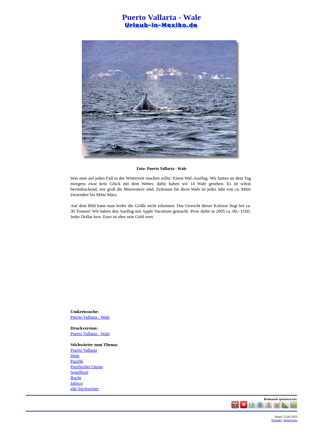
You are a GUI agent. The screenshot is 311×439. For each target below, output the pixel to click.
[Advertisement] (48, 143)
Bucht (75, 377)
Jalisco (76, 383)
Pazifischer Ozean (86, 366)
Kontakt (276, 420)
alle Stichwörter (84, 388)
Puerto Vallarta (83, 350)
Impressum (290, 420)
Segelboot (79, 372)
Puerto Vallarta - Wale (90, 317)
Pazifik (76, 361)
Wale (74, 355)
